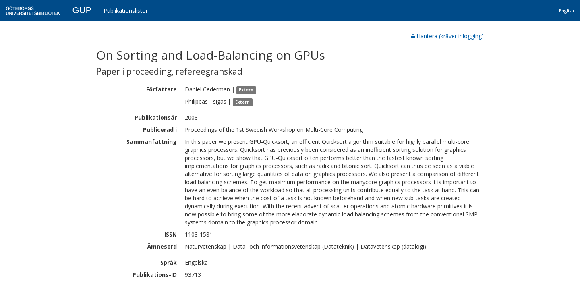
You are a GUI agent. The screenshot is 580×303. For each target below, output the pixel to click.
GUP (81, 10)
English (566, 11)
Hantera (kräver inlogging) (447, 36)
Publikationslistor (126, 11)
